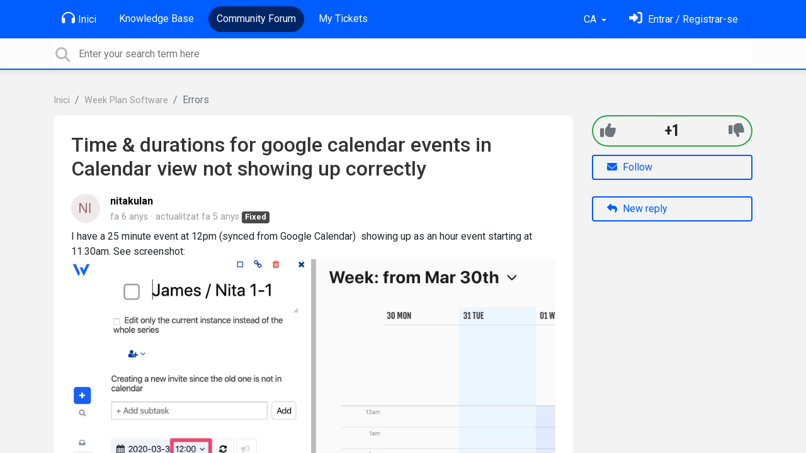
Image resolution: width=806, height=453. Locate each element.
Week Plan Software (126, 100)
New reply (637, 209)
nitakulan (131, 201)
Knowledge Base (156, 19)
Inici (79, 18)
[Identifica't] (683, 19)
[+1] (608, 130)
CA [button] (591, 19)
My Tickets (343, 19)
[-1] (736, 130)
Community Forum (256, 19)
